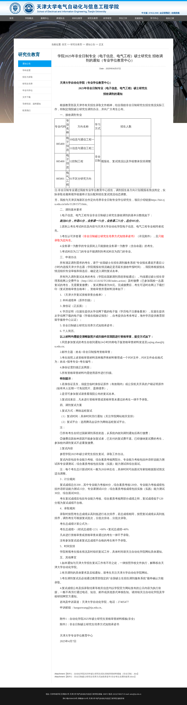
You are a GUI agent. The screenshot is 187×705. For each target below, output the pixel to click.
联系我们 (26, 110)
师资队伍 (60, 18)
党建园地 (139, 18)
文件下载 (26, 97)
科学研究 (107, 18)
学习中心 (154, 18)
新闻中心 (45, 18)
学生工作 (123, 18)
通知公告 (90, 44)
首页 (11, 18)
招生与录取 (27, 77)
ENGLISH (153, 13)
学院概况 (29, 18)
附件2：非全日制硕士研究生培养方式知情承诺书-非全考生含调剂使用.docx (100, 676)
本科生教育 (77, 18)
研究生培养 (27, 84)
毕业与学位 (27, 90)
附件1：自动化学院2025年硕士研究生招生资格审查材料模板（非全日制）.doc (102, 674)
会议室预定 (165, 13)
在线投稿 (175, 13)
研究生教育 (93, 18)
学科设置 (26, 70)
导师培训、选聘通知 (31, 104)
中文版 (144, 13)
